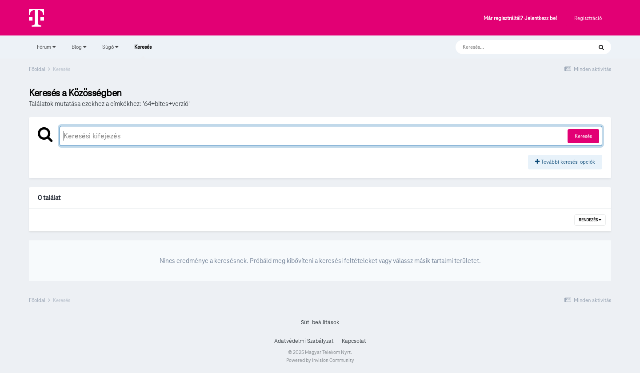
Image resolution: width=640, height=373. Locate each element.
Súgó (110, 46)
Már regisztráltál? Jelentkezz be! (520, 18)
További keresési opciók (565, 161)
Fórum (46, 46)
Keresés (143, 51)
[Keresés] (515, 47)
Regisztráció (588, 18)
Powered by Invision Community (320, 360)
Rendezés (590, 220)
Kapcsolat (354, 341)
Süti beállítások (320, 322)
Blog (79, 46)
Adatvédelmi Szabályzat (304, 341)
